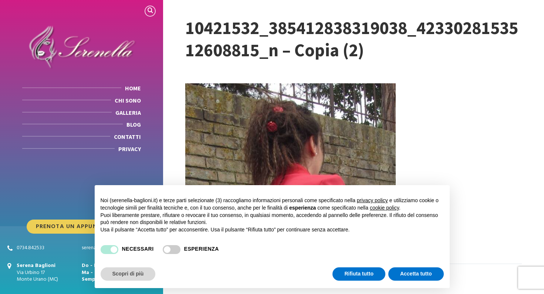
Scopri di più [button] (128, 274)
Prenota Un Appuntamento (81, 226)
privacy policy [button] (372, 200)
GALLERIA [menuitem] (128, 112)
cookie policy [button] (384, 208)
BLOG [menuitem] (133, 124)
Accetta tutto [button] (416, 274)
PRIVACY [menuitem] (129, 149)
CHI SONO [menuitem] (128, 100)
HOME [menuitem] (133, 88)
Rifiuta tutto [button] (359, 274)
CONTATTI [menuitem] (127, 136)
